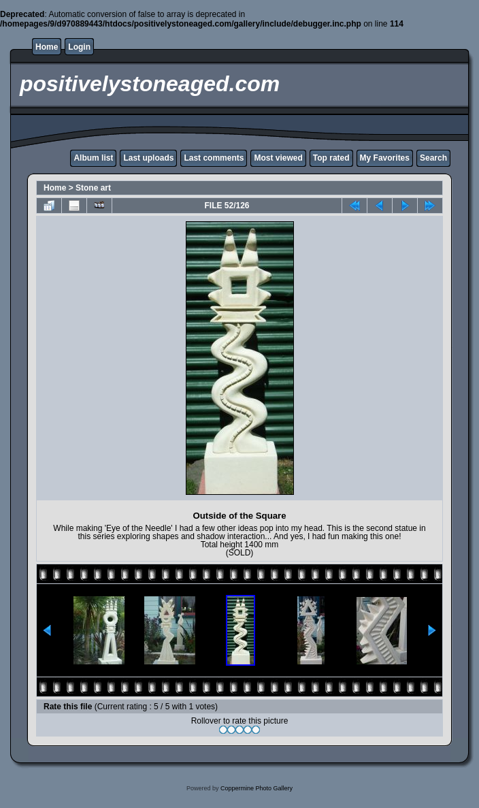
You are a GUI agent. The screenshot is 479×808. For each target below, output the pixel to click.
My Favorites (385, 158)
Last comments (214, 158)
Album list (93, 158)
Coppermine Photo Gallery (256, 788)
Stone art (93, 188)
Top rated (331, 158)
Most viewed (278, 158)
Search (433, 158)
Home (46, 47)
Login (79, 47)
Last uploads (148, 158)
